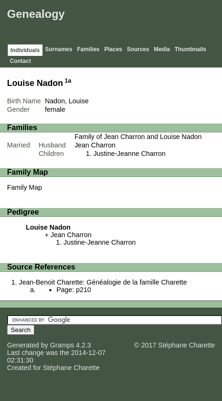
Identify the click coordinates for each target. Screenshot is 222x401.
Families (88, 49)
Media (162, 49)
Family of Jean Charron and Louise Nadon (137, 136)
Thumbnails (190, 49)
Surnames (58, 49)
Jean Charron (94, 145)
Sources (138, 49)
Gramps (62, 345)
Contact (20, 61)
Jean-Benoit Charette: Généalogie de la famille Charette (103, 282)
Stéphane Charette (71, 367)
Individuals (25, 50)
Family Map (24, 187)
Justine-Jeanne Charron (129, 153)
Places (113, 49)
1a (68, 80)
